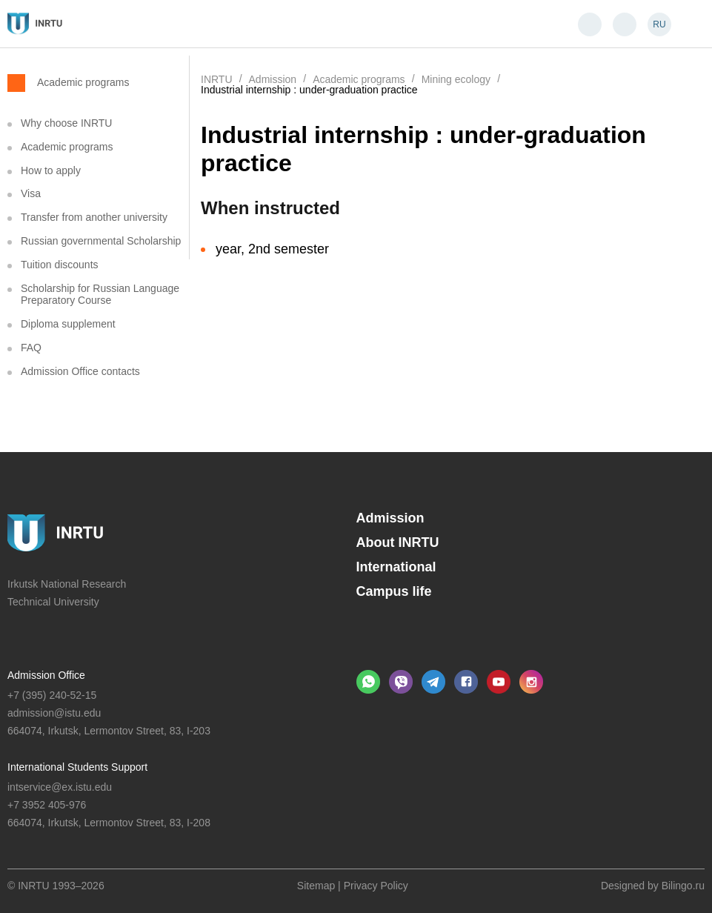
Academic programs (83, 81)
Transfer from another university (94, 217)
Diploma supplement (68, 324)
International (396, 567)
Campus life (394, 591)
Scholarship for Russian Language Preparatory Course (100, 294)
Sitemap (316, 886)
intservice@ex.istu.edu (59, 787)
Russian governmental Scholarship (101, 241)
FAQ (31, 347)
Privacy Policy (376, 886)
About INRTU (397, 542)
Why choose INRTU (66, 123)
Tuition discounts (60, 264)
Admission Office (46, 675)
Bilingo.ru (683, 886)
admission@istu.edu (54, 713)
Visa (31, 193)
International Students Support (77, 767)
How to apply (51, 170)
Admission (390, 518)
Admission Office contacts (80, 371)
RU (659, 24)
